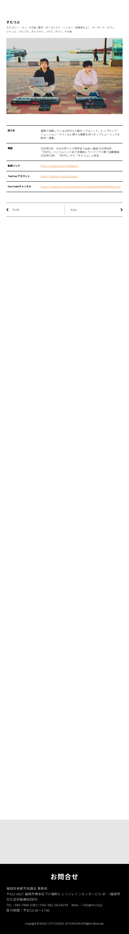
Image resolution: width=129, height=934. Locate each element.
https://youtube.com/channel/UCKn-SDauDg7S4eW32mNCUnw (81, 186)
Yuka (73, 210)
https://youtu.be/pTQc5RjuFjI (59, 166)
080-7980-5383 (26, 904)
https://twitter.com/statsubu (59, 176)
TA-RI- (16, 210)
